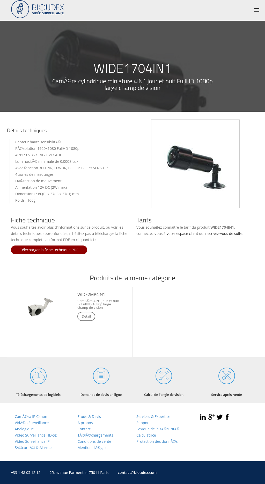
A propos (85, 422)
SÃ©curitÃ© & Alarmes (34, 447)
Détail (86, 316)
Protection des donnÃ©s (157, 441)
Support (143, 422)
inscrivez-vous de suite (223, 233)
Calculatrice (146, 435)
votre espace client (182, 233)
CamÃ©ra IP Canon (31, 416)
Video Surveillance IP (32, 441)
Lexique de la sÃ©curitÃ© (158, 428)
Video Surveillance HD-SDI (36, 435)
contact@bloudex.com (137, 472)
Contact (84, 428)
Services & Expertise (153, 416)
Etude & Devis (89, 416)
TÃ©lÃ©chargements (95, 435)
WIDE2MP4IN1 (91, 294)
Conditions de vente (94, 441)
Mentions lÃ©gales (93, 447)
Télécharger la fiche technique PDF (49, 249)
